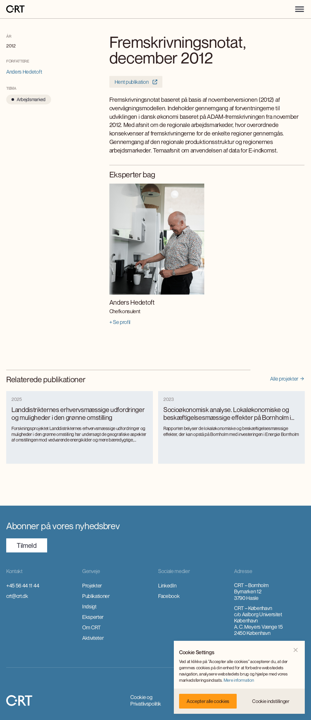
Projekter (92, 585)
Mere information (239, 680)
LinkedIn (167, 585)
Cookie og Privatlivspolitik (145, 700)
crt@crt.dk (17, 596)
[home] (15, 9)
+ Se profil (119, 322)
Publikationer (96, 596)
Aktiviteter (92, 638)
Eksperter (92, 617)
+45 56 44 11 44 (22, 585)
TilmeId (27, 545)
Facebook (168, 596)
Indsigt (89, 606)
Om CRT (91, 627)
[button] (299, 9)
